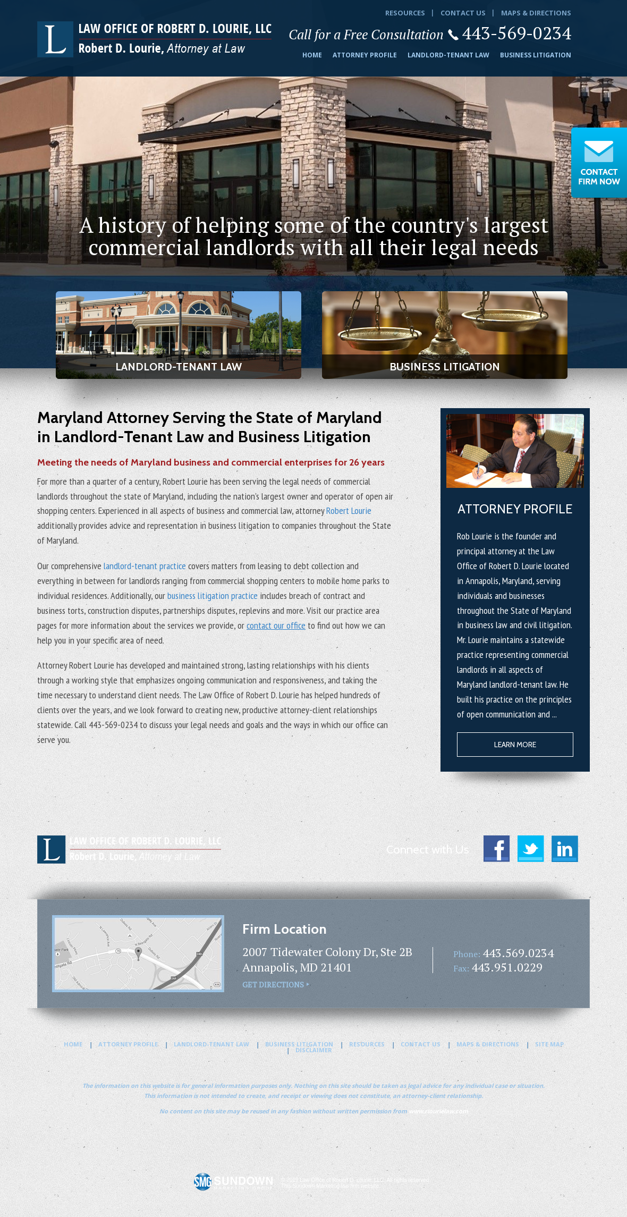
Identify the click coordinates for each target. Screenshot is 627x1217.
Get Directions (273, 984)
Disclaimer (313, 1050)
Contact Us (463, 13)
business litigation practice (212, 595)
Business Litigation (535, 55)
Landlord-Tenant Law (448, 55)
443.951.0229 (507, 967)
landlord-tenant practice (145, 566)
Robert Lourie (348, 510)
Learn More (515, 744)
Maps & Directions (536, 13)
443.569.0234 (518, 952)
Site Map (549, 1044)
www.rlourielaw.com (438, 1111)
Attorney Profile (365, 55)
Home (312, 55)
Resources (405, 13)
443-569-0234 (516, 33)
